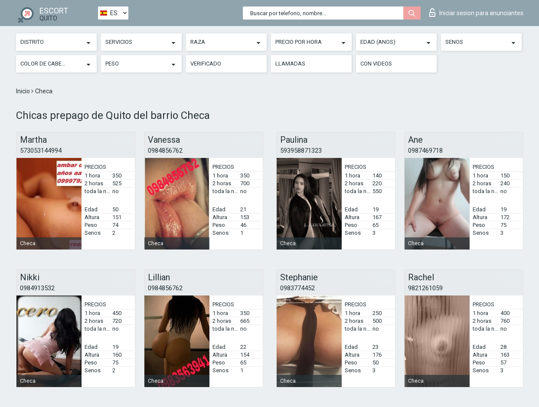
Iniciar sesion (476, 12)
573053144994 (41, 150)
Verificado (205, 63)
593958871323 (301, 150)
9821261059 (425, 288)
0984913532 (37, 288)
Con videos (376, 63)
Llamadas (290, 63)
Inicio (23, 91)
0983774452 (297, 288)
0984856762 (165, 150)
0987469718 (425, 150)
